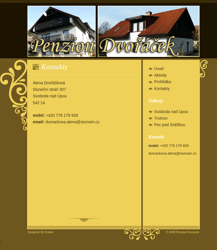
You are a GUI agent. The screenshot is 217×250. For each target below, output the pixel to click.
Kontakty (162, 88)
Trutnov (161, 118)
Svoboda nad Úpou (171, 111)
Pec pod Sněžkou (169, 124)
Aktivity (160, 75)
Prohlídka (162, 81)
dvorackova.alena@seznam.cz (72, 122)
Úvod (158, 68)
